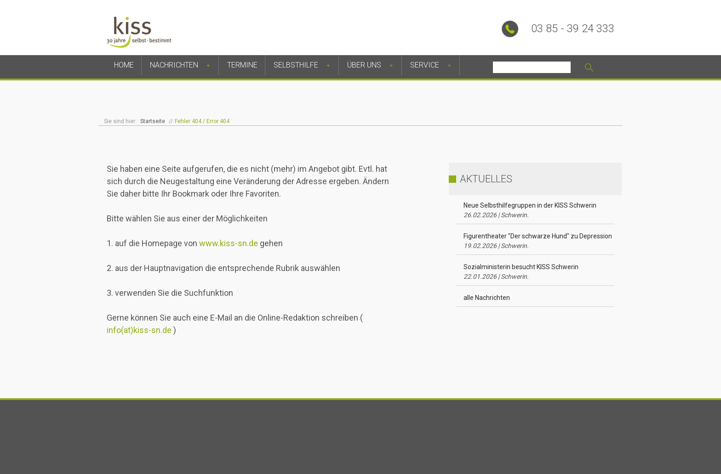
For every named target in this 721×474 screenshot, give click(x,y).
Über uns (364, 65)
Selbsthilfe (296, 65)
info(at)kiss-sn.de (139, 330)
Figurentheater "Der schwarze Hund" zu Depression (538, 240)
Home (124, 65)
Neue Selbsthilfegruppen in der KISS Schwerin (530, 210)
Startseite (152, 121)
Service (424, 65)
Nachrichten (174, 65)
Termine (242, 65)
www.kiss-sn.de (228, 243)
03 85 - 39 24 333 (572, 28)
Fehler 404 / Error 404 (202, 121)
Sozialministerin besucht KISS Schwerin (521, 271)
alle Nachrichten (487, 297)
